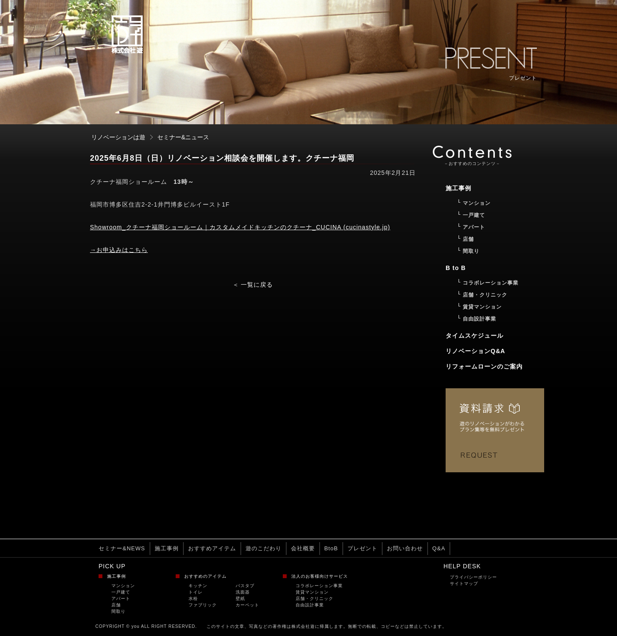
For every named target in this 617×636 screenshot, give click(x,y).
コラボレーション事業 (319, 585)
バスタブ (245, 585)
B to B (456, 267)
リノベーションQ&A (475, 351)
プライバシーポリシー (473, 577)
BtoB (331, 548)
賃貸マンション (312, 592)
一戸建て (120, 592)
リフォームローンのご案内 (484, 366)
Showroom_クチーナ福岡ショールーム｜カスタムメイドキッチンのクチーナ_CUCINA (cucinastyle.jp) (240, 227)
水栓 (193, 598)
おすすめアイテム (212, 548)
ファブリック (203, 605)
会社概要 (303, 548)
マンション (123, 585)
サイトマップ (464, 583)
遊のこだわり (264, 548)
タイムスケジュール (474, 335)
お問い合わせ (405, 548)
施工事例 (167, 548)
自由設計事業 (310, 605)
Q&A (438, 548)
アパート (120, 598)
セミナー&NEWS (122, 548)
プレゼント (362, 548)
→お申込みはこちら (119, 249)
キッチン (198, 585)
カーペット (247, 605)
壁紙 (240, 598)
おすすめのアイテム (205, 576)
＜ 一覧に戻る (253, 284)
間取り (118, 611)
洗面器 (243, 592)
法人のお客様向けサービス (319, 576)
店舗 (116, 605)
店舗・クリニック (314, 598)
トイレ (196, 592)
